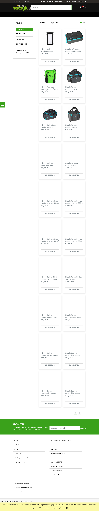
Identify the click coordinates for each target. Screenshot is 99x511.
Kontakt (16, 445)
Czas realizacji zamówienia (23, 488)
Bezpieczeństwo (19, 462)
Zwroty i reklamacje (20, 492)
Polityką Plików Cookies (56, 505)
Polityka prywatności (21, 458)
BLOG (43, 1)
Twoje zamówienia (57, 466)
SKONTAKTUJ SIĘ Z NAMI (55, 1)
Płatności (54, 449)
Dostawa (54, 445)
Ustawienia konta (56, 471)
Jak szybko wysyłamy (58, 454)
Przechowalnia (56, 475)
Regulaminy (18, 454)
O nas (16, 449)
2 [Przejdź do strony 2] (79, 413)
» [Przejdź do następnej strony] (83, 413)
